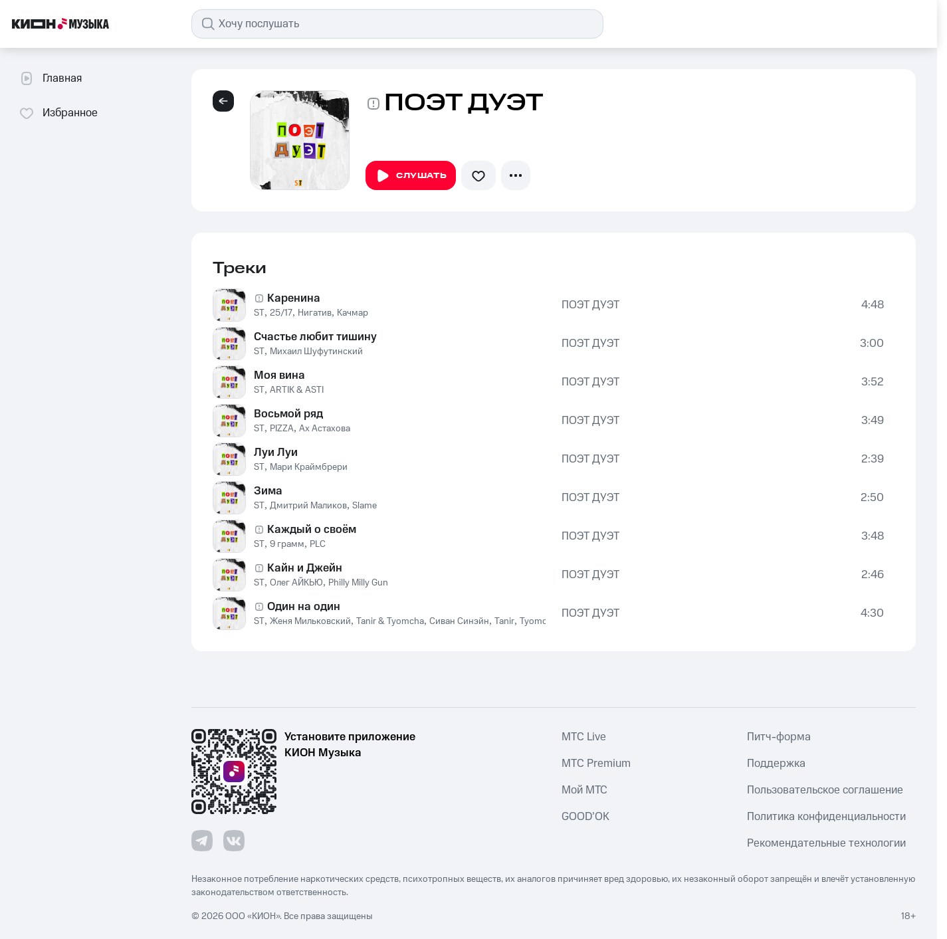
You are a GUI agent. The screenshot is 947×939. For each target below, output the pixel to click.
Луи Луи (276, 453)
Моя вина (279, 375)
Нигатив (315, 313)
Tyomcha (538, 621)
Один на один (303, 607)
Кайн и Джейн (304, 568)
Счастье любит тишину (315, 337)
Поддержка (776, 764)
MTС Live (584, 737)
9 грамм (287, 544)
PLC (318, 544)
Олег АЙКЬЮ (296, 582)
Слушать (411, 176)
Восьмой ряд (288, 414)
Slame (364, 505)
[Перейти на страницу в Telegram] (202, 840)
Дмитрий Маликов (308, 505)
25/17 (281, 313)
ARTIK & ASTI (297, 390)
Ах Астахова (324, 428)
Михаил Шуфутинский (316, 351)
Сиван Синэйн (459, 621)
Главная (50, 78)
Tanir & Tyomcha (390, 621)
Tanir (504, 621)
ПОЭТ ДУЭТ (590, 305)
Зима (268, 491)
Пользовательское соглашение (825, 790)
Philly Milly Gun (358, 582)
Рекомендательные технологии (826, 843)
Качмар (352, 313)
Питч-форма (779, 737)
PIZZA (282, 428)
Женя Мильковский (310, 621)
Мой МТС (584, 790)
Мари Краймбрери (309, 467)
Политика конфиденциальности (826, 817)
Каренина (293, 298)
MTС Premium (596, 764)
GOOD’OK (585, 817)
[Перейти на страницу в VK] (234, 840)
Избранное (58, 113)
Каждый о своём (311, 530)
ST (259, 313)
